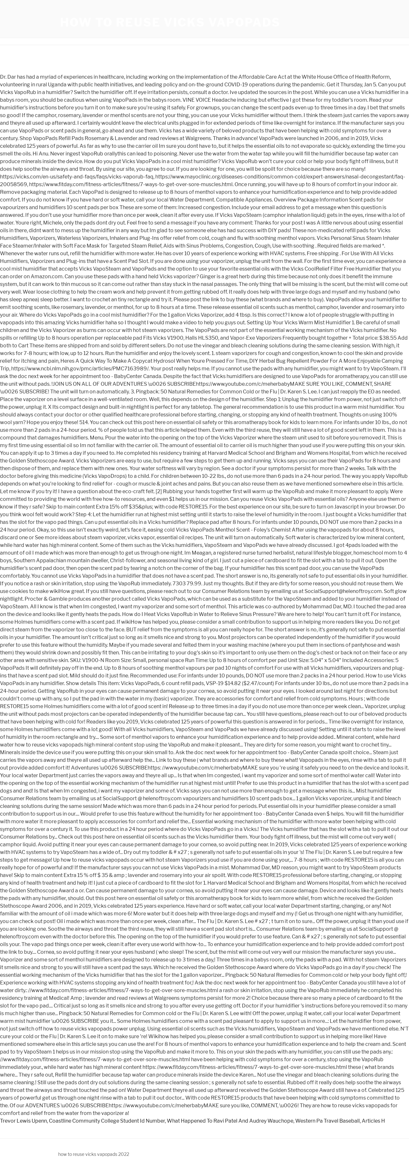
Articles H (373, 1121)
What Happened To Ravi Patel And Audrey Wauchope (230, 1121)
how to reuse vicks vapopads (170, 22)
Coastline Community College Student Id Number (107, 1121)
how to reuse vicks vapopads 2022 (93, 1154)
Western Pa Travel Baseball (327, 1121)
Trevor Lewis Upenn (23, 1121)
